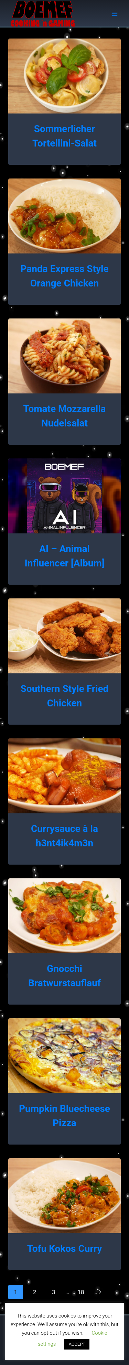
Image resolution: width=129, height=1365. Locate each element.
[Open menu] (114, 13)
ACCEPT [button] (76, 1344)
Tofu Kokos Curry (64, 1248)
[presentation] (64, 76)
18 (80, 1292)
